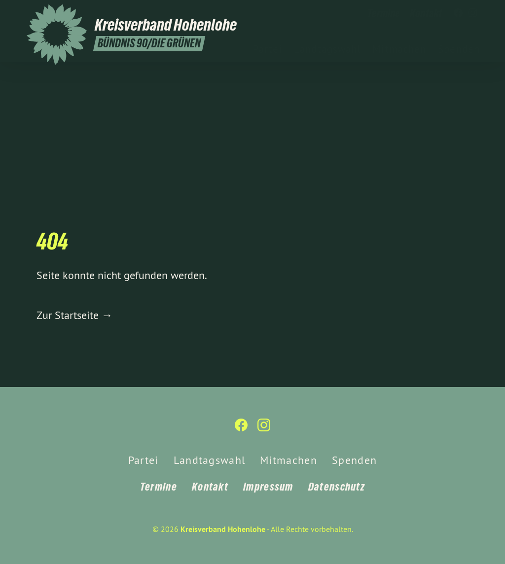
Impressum (268, 486)
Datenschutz (336, 486)
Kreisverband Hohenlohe (222, 529)
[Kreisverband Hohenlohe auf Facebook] (458, 13)
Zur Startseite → (74, 315)
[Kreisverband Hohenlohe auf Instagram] (473, 13)
